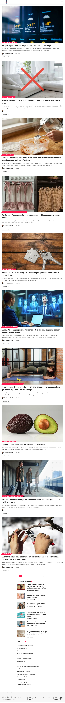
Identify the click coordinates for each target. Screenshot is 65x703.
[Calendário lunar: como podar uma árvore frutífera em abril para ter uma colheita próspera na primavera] (6, 569)
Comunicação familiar (32, 627)
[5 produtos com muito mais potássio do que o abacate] (6, 454)
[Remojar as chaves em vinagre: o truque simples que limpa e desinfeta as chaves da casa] (6, 285)
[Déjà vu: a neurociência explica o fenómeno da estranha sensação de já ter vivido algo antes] (6, 512)
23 (39, 574)
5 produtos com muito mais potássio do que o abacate (24, 443)
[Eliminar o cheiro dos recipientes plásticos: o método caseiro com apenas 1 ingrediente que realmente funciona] (6, 171)
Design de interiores (8, 97)
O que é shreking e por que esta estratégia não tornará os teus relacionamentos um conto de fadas (36, 585)
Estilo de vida (30, 636)
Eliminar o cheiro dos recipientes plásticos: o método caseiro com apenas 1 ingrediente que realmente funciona (29, 158)
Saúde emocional (31, 598)
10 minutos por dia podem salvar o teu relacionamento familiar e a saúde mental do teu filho (37, 622)
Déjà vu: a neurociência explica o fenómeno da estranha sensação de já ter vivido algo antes (32, 499)
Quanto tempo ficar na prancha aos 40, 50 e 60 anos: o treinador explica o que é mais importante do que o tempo (32, 387)
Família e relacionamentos (33, 589)
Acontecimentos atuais (9, 42)
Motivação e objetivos (32, 617)
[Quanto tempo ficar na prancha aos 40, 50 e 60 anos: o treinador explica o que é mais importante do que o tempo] (6, 400)
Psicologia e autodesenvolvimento (13, 495)
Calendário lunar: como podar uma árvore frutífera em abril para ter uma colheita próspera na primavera (32, 556)
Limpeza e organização (9, 268)
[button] (3, 2)
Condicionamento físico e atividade (13, 383)
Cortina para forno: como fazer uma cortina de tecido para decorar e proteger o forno (31, 215)
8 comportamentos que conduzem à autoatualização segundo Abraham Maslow (36, 613)
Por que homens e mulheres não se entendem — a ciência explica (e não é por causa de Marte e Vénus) (37, 604)
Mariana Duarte (10, 53)
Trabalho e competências (10, 325)
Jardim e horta (7, 552)
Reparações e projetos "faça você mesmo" (14, 211)
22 (35, 574)
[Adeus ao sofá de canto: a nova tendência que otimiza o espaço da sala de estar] (6, 114)
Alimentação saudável (9, 440)
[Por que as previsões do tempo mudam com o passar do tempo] (6, 56)
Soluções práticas (8, 154)
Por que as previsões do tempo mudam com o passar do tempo (28, 45)
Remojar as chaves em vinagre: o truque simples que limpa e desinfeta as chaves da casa (31, 272)
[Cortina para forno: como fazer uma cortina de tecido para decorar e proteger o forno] (6, 228)
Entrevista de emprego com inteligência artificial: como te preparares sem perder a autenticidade (31, 330)
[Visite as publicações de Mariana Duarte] (3, 53)
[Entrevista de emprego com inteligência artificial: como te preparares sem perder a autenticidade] (6, 343)
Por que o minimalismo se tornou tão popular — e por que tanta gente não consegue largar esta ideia (37, 632)
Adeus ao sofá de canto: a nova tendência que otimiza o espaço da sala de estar (32, 101)
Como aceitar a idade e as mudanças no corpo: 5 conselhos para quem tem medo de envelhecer (37, 594)
